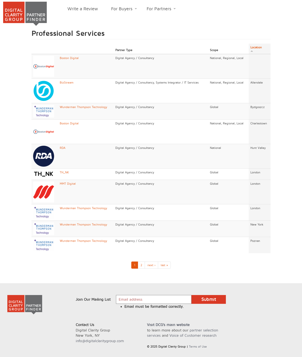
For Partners (158, 9)
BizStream (66, 82)
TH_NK (64, 172)
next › (151, 265)
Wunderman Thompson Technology (83, 107)
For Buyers (121, 9)
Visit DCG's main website (168, 324)
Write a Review (83, 8)
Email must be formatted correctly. (154, 306)
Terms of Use (198, 346)
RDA (62, 148)
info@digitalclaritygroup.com (100, 341)
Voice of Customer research (192, 335)
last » (164, 265)
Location (256, 48)
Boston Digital (69, 58)
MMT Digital (68, 183)
